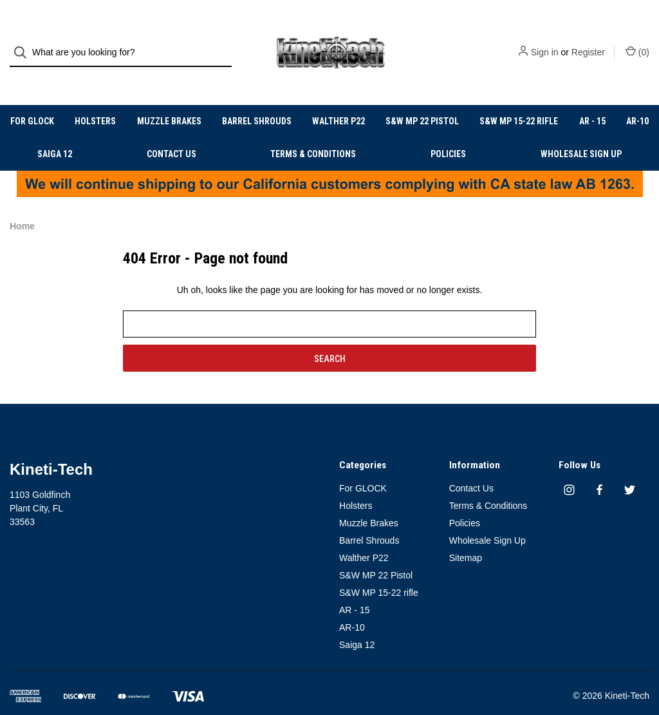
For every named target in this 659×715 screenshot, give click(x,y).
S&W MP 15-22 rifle (518, 100)
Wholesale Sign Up (581, 133)
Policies (448, 133)
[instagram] (569, 468)
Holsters (95, 100)
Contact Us (171, 133)
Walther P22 (338, 100)
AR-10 (637, 100)
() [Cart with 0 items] (637, 41)
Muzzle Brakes (169, 100)
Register (588, 42)
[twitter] (629, 468)
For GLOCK (32, 100)
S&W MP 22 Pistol (422, 100)
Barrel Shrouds (257, 100)
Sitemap (465, 536)
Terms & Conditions (313, 133)
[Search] (24, 42)
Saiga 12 (54, 133)
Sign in (545, 42)
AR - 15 (592, 100)
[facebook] (599, 468)
